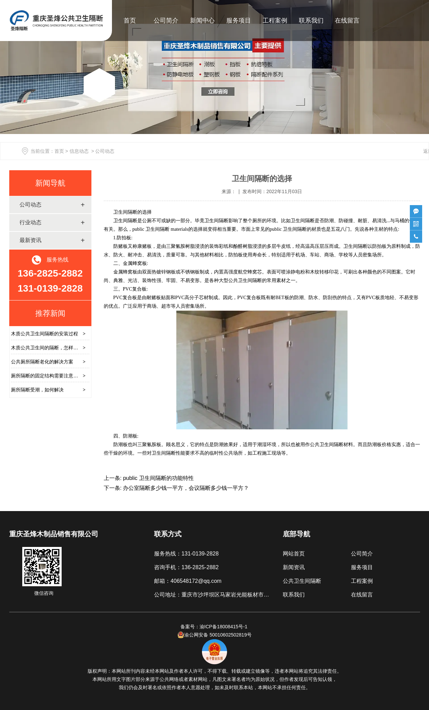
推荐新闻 (50, 313)
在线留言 (347, 20)
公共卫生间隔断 (302, 581)
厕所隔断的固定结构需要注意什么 (47, 375)
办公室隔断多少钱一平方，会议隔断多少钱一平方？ (185, 488)
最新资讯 (30, 240)
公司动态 (30, 204)
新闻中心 (202, 20)
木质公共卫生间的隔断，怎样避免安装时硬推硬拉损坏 (68, 347)
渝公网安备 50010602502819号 (214, 634)
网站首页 (294, 554)
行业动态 (30, 222)
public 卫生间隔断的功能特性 (158, 478)
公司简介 (166, 20)
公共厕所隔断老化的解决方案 (42, 361)
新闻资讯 (294, 567)
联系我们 (311, 20)
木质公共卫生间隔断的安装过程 (44, 333)
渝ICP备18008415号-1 (224, 626)
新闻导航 (50, 183)
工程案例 (275, 20)
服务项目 (238, 20)
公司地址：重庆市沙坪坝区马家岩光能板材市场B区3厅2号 (224, 595)
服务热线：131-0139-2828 (186, 554)
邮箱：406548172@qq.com (188, 581)
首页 (130, 20)
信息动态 (79, 151)
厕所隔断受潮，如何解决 (37, 389)
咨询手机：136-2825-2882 (186, 567)
